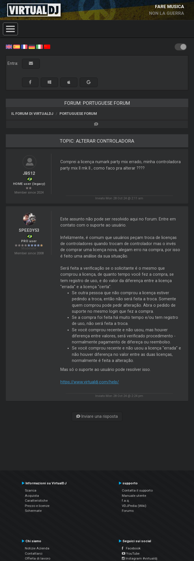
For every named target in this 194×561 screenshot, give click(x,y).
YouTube (130, 553)
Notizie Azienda (37, 548)
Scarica (30, 490)
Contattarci (33, 553)
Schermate (33, 511)
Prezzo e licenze (37, 506)
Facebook (131, 548)
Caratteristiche (36, 501)
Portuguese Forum (78, 113)
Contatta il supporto (137, 490)
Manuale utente (134, 496)
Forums (128, 511)
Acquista (32, 496)
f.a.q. (126, 501)
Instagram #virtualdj (139, 558)
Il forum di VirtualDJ (32, 113)
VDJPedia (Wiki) (134, 506)
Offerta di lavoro (37, 558)
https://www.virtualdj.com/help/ (89, 382)
